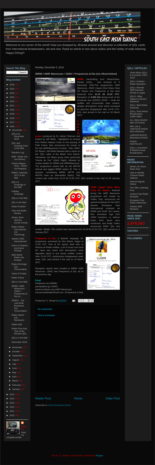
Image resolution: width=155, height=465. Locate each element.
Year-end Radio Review (19, 212)
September (17, 355)
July (14, 364)
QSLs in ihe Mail (19, 282)
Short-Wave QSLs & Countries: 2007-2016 (139, 75)
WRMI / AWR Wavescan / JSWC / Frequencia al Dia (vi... (19, 291)
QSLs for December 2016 (18, 136)
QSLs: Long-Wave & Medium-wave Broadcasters (139, 150)
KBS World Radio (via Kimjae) (18, 257)
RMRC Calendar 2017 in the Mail (19, 175)
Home (78, 398)
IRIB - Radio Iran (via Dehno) (20, 158)
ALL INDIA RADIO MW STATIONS (138, 121)
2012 (12, 407)
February (16, 385)
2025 (12, 89)
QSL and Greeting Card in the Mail (20, 145)
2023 (12, 97)
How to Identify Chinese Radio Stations (137, 175)
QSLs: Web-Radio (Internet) (138, 106)
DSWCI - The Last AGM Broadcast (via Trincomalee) (19, 305)
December (17, 130)
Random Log (18, 152)
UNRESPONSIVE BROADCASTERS (139, 136)
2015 (12, 394)
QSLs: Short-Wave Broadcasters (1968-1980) (139, 114)
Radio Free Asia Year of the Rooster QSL (19, 331)
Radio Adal (17, 324)
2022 (12, 101)
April (14, 376)
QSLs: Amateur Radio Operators (138, 82)
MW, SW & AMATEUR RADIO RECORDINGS (139, 129)
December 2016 (19, 342)
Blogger (99, 455)
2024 (12, 93)
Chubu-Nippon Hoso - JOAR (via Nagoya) (19, 166)
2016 (12, 126)
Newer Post (43, 398)
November (17, 347)
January (16, 389)
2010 (12, 415)
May (14, 372)
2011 (12, 411)
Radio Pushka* (19, 206)
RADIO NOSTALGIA (136, 142)
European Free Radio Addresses (138, 201)
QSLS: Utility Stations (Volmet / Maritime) (138, 99)
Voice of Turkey (19, 273)
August (15, 360)
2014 (12, 398)
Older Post (113, 398)
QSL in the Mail (19, 202)
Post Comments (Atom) (59, 405)
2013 (12, 403)
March (15, 380)
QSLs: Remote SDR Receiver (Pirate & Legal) (137, 90)
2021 (12, 105)
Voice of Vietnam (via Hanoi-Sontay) (20, 248)
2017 (12, 122)
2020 (12, 109)
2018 (12, 118)
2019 (12, 114)
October (16, 351)
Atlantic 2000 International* (19, 240)
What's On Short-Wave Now (138, 167)
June (14, 368)
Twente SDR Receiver (136, 207)
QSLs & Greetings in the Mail (19, 184)
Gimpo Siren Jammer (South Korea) (20, 220)
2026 (12, 84)
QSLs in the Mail (19, 198)
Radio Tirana (18, 277)
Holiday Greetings (17, 192)
